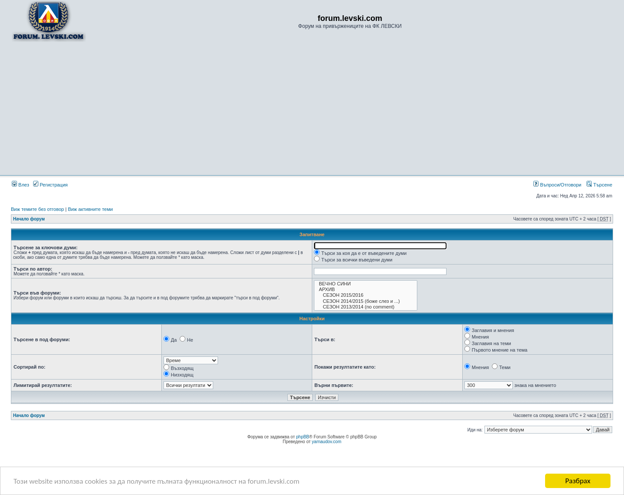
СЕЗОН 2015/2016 (365, 295)
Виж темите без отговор (37, 209)
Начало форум (29, 219)
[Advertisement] (312, 108)
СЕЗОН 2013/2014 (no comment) (365, 307)
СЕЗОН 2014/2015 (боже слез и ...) (365, 301)
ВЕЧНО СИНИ (365, 284)
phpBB (302, 436)
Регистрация (50, 184)
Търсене (599, 184)
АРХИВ (365, 289)
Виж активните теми (90, 209)
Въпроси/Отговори (557, 184)
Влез (20, 184)
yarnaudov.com (326, 441)
